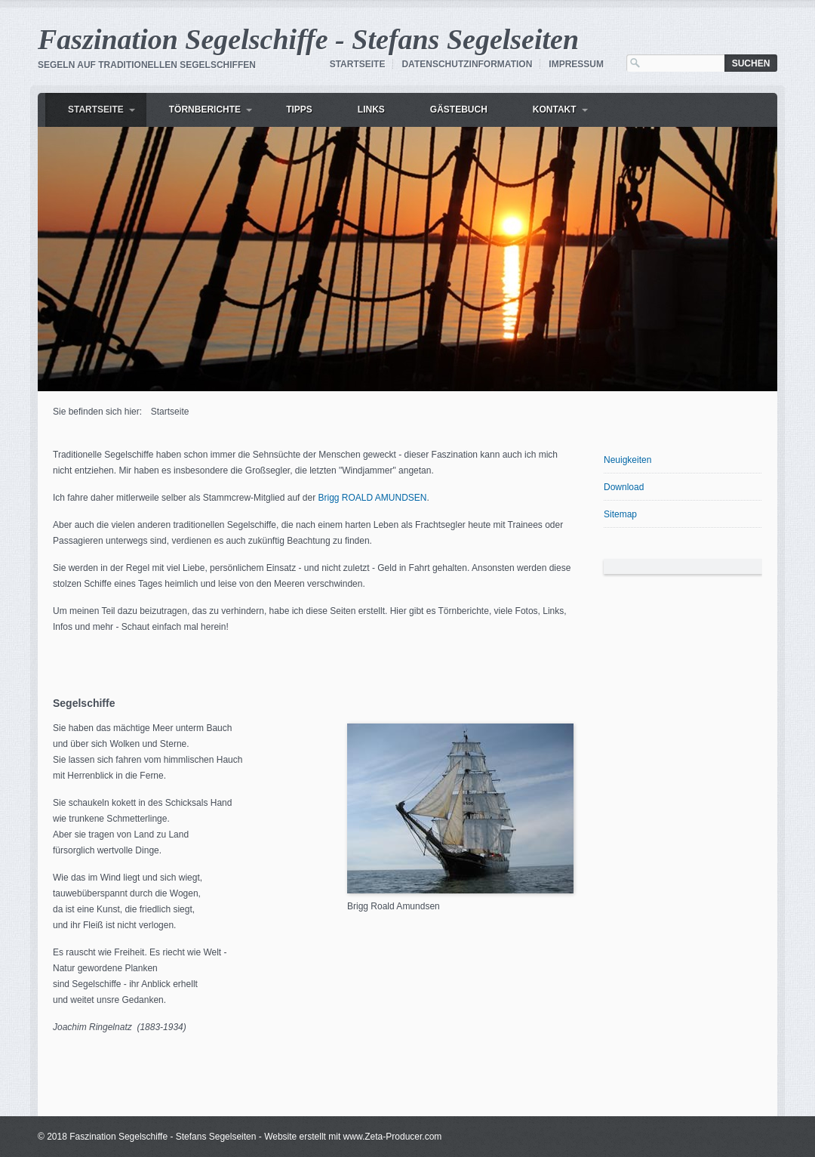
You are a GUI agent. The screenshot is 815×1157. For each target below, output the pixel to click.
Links (371, 109)
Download (624, 487)
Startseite (358, 64)
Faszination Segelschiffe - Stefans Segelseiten (308, 39)
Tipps (299, 109)
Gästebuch (458, 109)
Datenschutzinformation (466, 64)
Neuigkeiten (627, 460)
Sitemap (620, 514)
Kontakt (555, 109)
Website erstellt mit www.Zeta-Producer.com (352, 1136)
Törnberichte (205, 109)
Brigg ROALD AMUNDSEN (372, 497)
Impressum (576, 64)
